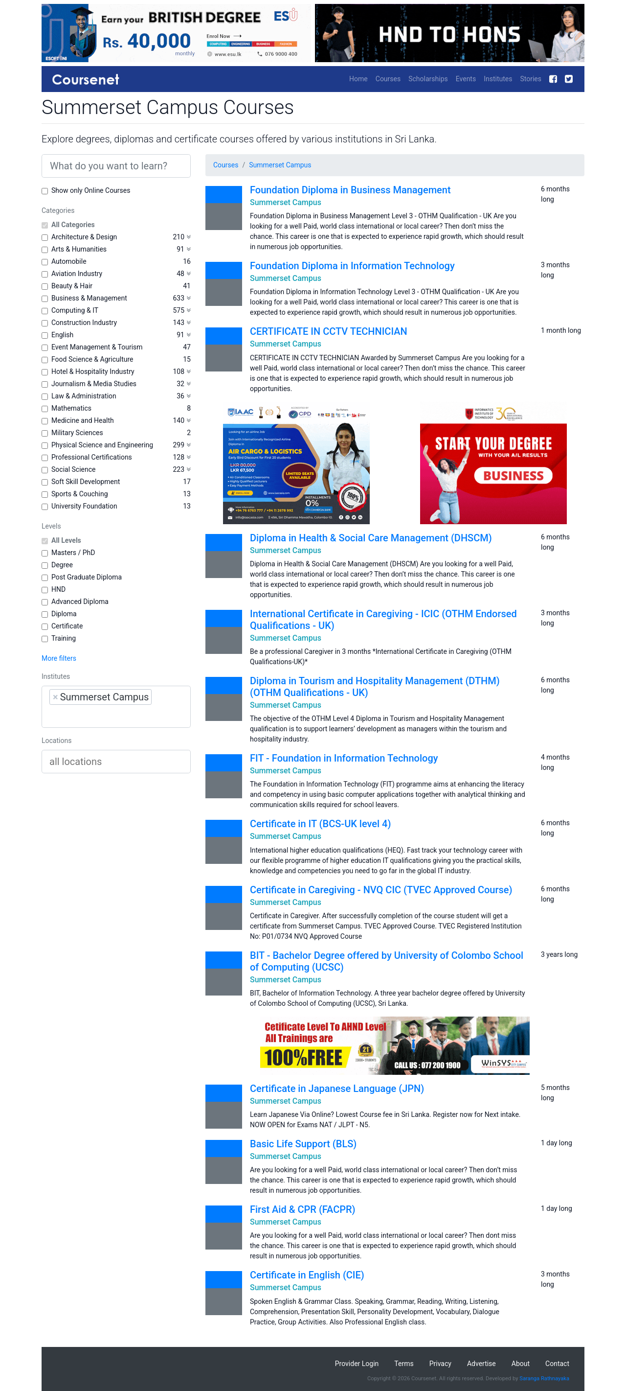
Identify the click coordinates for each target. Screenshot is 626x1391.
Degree (62, 565)
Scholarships (428, 79)
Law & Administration (83, 396)
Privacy (440, 1364)
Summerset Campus (280, 165)
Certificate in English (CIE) (307, 1275)
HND (58, 589)
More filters (59, 658)
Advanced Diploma (80, 601)
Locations (56, 740)
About (521, 1364)
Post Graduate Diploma (86, 577)
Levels (51, 526)
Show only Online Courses (90, 190)
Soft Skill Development (85, 482)
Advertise (481, 1364)
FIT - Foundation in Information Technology (344, 758)
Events (466, 79)
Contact (557, 1364)
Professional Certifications (91, 457)
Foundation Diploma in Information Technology (352, 266)
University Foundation (84, 506)
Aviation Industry (76, 274)
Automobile (69, 261)
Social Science (73, 469)
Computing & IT (74, 310)
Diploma (64, 614)
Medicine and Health (82, 420)
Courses (388, 79)
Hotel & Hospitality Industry (92, 371)
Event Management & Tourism (97, 347)
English (62, 335)
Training (63, 638)
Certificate (67, 626)
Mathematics (71, 408)
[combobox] (116, 707)
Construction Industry (84, 322)
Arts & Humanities (79, 249)
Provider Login (357, 1364)
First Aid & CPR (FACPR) (303, 1209)
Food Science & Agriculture (92, 359)
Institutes (498, 79)
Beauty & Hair (71, 286)
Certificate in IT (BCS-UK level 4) (320, 824)
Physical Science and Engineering (102, 445)
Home (358, 79)
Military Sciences (77, 433)
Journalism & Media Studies (93, 384)
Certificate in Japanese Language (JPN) (337, 1088)
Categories (58, 210)
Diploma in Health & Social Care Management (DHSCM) (371, 538)
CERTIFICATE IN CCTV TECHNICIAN (328, 331)
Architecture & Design (84, 237)
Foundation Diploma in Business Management (350, 190)
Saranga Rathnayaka (544, 1378)
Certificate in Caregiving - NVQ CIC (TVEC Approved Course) (381, 890)
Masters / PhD (73, 552)
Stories (530, 79)
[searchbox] (111, 716)
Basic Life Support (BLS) (303, 1144)
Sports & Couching (79, 494)
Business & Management (89, 298)
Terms (403, 1364)
